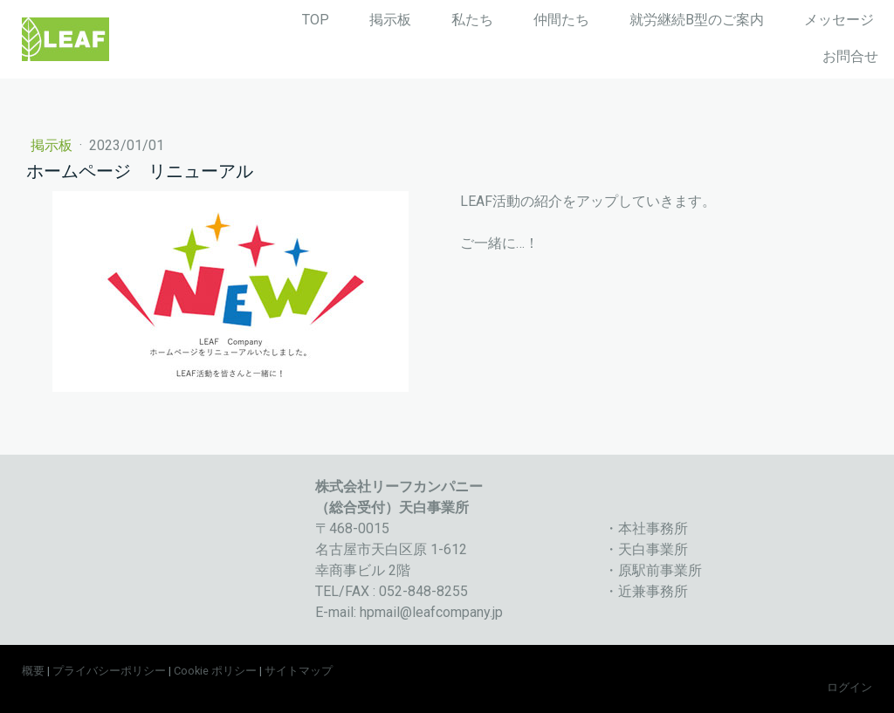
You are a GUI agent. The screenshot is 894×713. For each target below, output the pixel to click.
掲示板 (390, 19)
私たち (472, 19)
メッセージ (839, 19)
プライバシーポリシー (109, 670)
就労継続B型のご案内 (696, 19)
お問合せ (850, 56)
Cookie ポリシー (215, 670)
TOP (315, 19)
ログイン (849, 687)
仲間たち (561, 19)
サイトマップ (299, 670)
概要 (33, 670)
